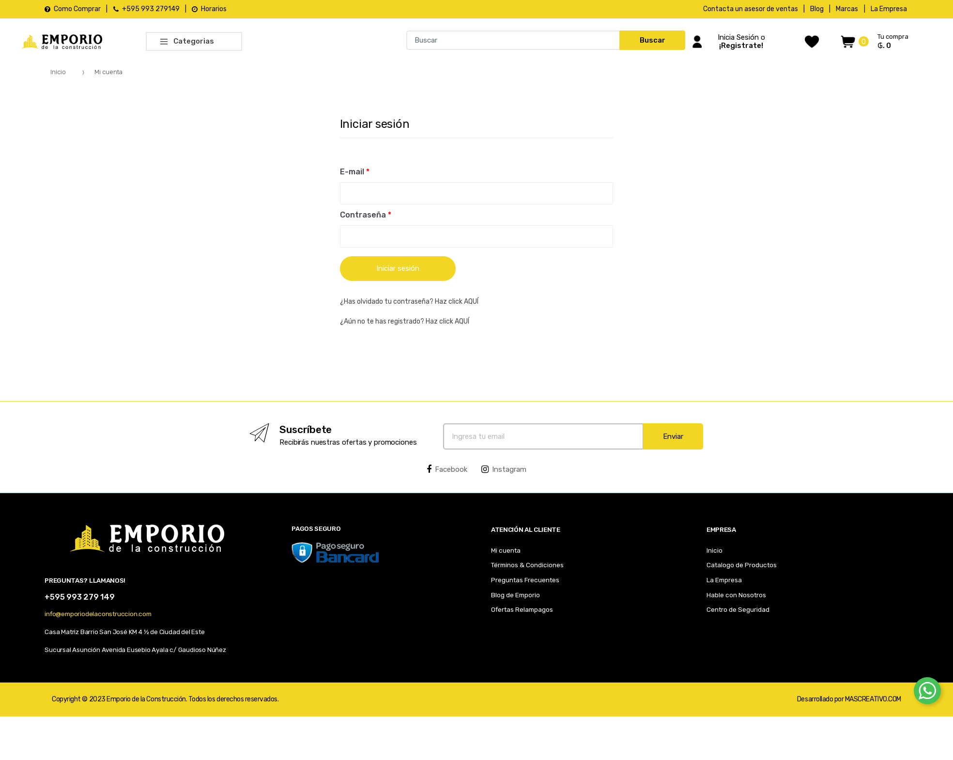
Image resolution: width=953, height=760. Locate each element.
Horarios (209, 9)
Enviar (673, 436)
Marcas (847, 9)
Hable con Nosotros (736, 595)
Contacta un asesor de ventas (750, 9)
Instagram (503, 469)
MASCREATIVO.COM (873, 699)
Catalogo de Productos (742, 565)
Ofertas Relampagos (522, 609)
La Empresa (889, 9)
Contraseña (365, 214)
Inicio (58, 72)
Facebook (447, 469)
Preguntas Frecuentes (525, 580)
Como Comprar (73, 9)
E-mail (354, 171)
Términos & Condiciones (527, 565)
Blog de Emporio (515, 595)
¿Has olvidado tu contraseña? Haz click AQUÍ (409, 301)
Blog (817, 9)
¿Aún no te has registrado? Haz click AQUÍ (404, 321)
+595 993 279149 (146, 9)
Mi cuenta (506, 550)
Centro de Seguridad (738, 609)
